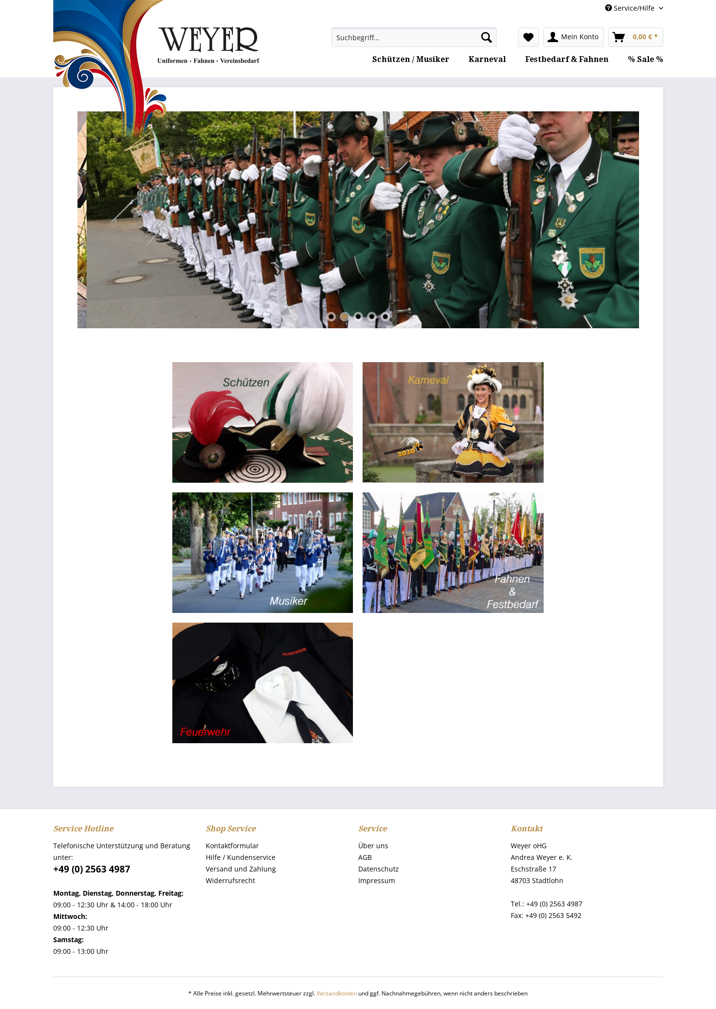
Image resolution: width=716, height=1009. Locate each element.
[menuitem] (414, 37)
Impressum (376, 880)
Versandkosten (337, 993)
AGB (365, 857)
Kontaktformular (232, 845)
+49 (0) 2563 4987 (91, 869)
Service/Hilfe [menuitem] (630, 8)
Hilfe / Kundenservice (240, 857)
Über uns (373, 845)
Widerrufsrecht (230, 880)
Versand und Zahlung (241, 868)
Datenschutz (378, 868)
